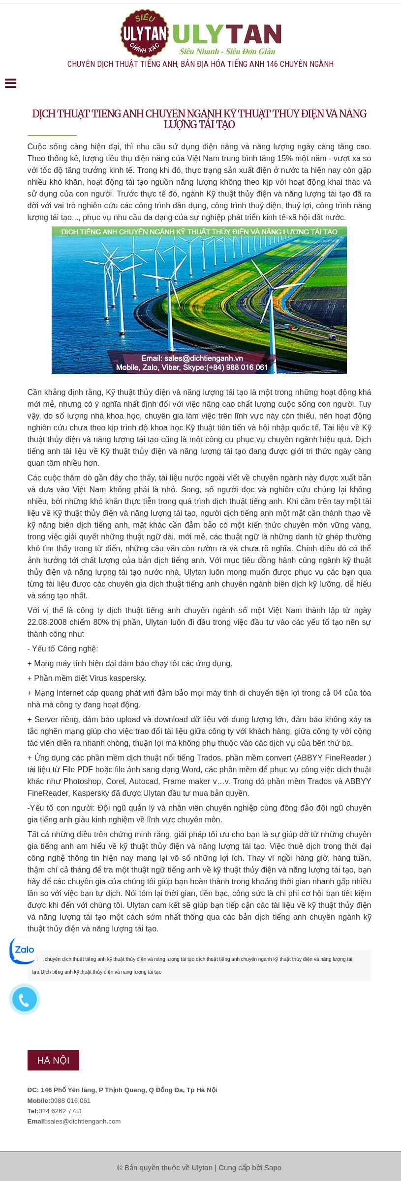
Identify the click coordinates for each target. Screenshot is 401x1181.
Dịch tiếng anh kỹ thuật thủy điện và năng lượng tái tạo (101, 972)
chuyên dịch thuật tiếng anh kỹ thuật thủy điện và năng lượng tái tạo (119, 959)
